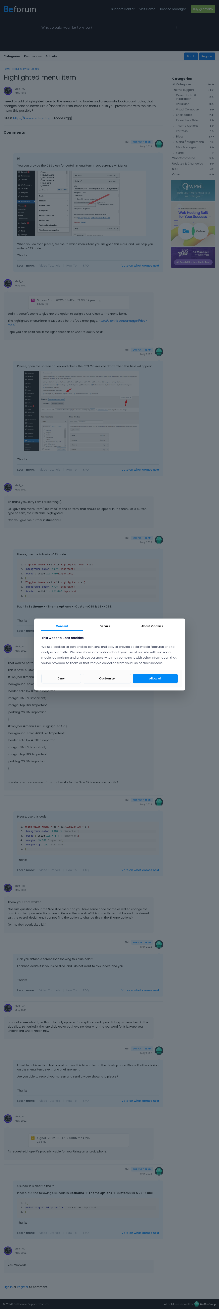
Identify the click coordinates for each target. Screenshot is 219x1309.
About (152, 626)
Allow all (155, 678)
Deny (61, 678)
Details (105, 626)
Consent (62, 626)
